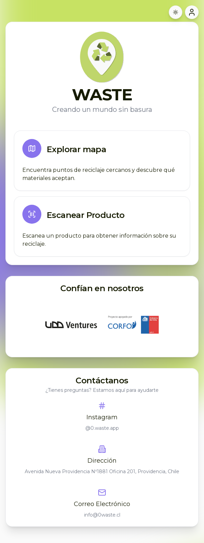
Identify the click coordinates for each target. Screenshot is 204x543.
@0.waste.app (102, 428)
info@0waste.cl (102, 515)
